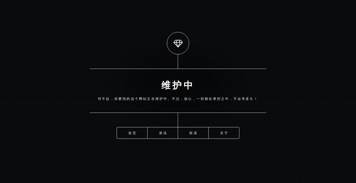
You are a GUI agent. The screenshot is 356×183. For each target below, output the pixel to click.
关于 (224, 133)
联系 (193, 133)
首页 (132, 133)
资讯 (163, 133)
